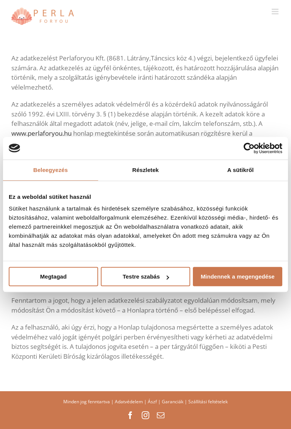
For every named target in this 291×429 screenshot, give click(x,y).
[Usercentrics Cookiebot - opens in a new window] (249, 148)
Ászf (152, 401)
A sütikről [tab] (240, 170)
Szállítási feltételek (208, 401)
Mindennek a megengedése (238, 276)
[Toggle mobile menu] (276, 11)
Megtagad (53, 276)
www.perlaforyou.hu (42, 133)
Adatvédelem (129, 401)
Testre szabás (146, 276)
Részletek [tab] (145, 170)
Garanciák (172, 401)
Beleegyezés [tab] (50, 170)
